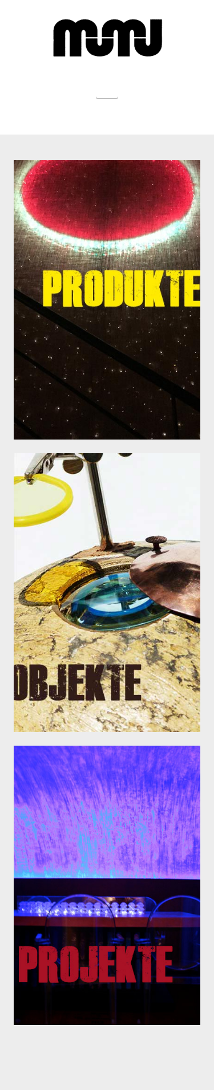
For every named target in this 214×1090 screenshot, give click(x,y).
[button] (107, 85)
